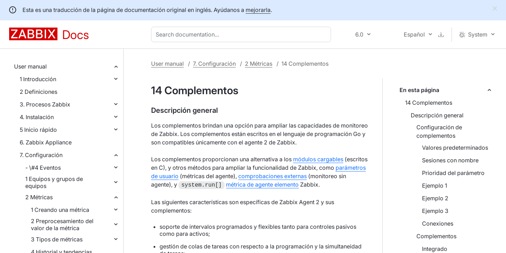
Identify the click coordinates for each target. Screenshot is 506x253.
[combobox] (242, 34)
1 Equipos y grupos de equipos (54, 182)
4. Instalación (37, 117)
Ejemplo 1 (434, 185)
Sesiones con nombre (450, 160)
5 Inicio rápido (38, 129)
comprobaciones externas (272, 176)
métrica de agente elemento (262, 184)
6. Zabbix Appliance (46, 142)
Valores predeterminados (455, 147)
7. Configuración (41, 154)
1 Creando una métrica (60, 209)
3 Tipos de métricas (57, 239)
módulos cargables (318, 159)
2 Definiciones (38, 91)
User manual (30, 66)
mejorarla (258, 9)
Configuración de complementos (439, 131)
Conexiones (437, 223)
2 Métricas (39, 197)
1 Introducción (38, 79)
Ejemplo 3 (435, 210)
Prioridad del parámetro (453, 172)
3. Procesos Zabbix (45, 104)
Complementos (436, 236)
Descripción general (437, 115)
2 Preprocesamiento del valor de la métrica (62, 225)
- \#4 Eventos (43, 167)
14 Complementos (428, 102)
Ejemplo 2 (435, 198)
